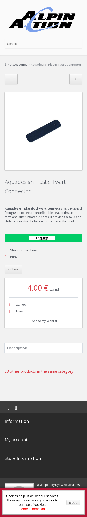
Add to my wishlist (43, 321)
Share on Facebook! (24, 250)
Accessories (18, 64)
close (73, 502)
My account (16, 439)
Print (13, 256)
